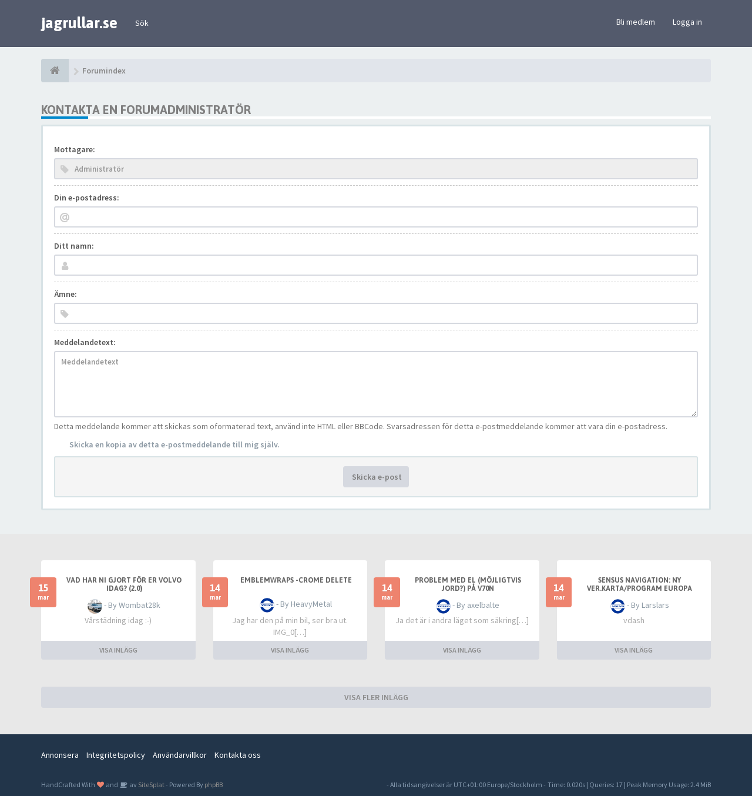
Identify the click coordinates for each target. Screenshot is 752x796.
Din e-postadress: (86, 197)
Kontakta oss (237, 755)
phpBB (213, 784)
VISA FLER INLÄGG (376, 697)
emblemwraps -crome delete (296, 580)
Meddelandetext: (85, 342)
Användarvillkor (180, 755)
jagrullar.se (79, 23)
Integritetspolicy (115, 755)
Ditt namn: (74, 245)
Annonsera (60, 755)
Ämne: (65, 294)
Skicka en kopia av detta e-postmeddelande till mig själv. (174, 444)
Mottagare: (74, 149)
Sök (142, 23)
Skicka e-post (376, 476)
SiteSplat (150, 784)
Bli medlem (635, 21)
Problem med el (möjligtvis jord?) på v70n (468, 584)
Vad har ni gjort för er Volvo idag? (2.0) (124, 584)
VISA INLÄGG (118, 650)
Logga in (687, 21)
